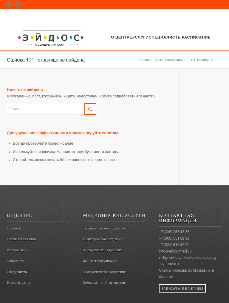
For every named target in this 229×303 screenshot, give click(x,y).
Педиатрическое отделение (103, 239)
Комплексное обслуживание (104, 283)
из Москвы (197, 270)
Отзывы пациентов (21, 239)
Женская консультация (100, 261)
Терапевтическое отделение (104, 228)
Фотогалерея (16, 250)
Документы (15, 261)
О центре (14, 228)
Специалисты (17, 272)
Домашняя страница (169, 60)
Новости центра (19, 283)
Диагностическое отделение (104, 272)
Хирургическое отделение (103, 250)
